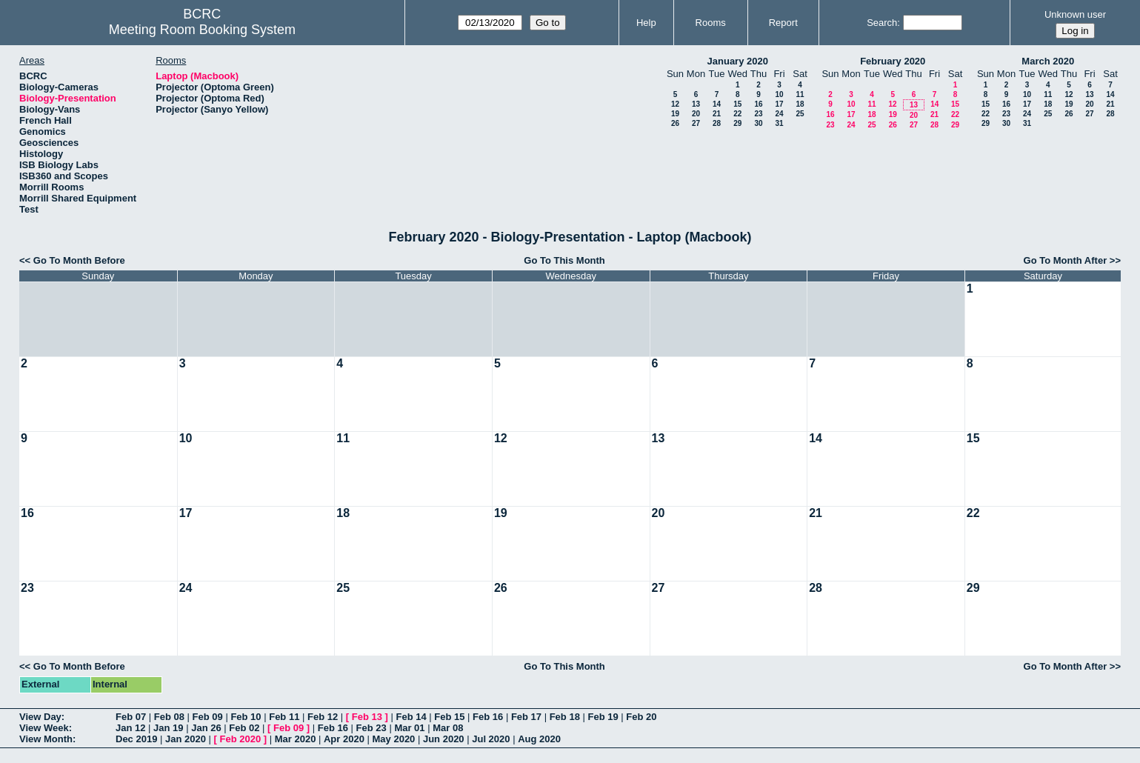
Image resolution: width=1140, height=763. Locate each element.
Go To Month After (1065, 260)
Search (882, 22)
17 (779, 104)
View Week (44, 727)
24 (779, 114)
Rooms (711, 22)
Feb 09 (208, 716)
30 (758, 123)
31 (779, 123)
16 (758, 104)
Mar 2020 (295, 738)
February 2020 (892, 61)
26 (675, 123)
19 (675, 114)
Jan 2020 (185, 738)
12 (675, 104)
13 (696, 104)
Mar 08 (448, 727)
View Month (46, 738)
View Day (40, 716)
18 (800, 104)
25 (800, 114)
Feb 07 (131, 716)
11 (800, 94)
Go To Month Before (79, 260)
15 (737, 104)
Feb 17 (526, 716)
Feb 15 (449, 716)
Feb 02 (244, 727)
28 (717, 123)
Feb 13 (367, 716)
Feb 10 (245, 716)
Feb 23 (371, 727)
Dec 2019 (136, 738)
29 (737, 123)
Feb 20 (641, 716)
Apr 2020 (344, 738)
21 (717, 114)
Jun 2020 (443, 738)
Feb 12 (322, 716)
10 (779, 94)
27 (696, 123)
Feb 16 (488, 716)
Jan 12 (130, 727)
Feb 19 (602, 716)
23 (758, 114)
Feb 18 (565, 716)
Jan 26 (206, 727)
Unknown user (1075, 14)
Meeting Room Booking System (202, 29)
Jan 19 (168, 727)
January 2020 (737, 61)
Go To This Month (564, 260)
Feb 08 (169, 716)
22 (737, 114)
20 (696, 114)
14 (717, 104)
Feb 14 (411, 716)
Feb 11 (284, 716)
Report (783, 22)
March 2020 (1047, 61)
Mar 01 (409, 727)
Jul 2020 (491, 738)
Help (646, 22)
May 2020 (394, 738)
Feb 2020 (240, 738)
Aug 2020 (539, 738)
